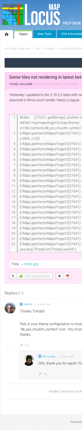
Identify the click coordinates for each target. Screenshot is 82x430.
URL (24, 345)
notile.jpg (31, 264)
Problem (50, 48)
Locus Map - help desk (17, 48)
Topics (23, 34)
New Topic (45, 34)
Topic (38, 48)
